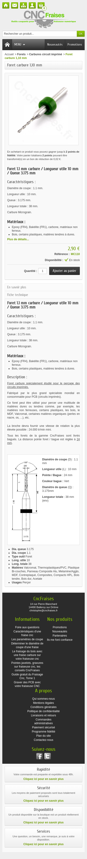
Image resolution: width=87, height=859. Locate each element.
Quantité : (30, 271)
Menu (19, 44)
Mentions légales (43, 703)
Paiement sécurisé (43, 727)
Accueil (9, 54)
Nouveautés (55, 44)
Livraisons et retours (43, 715)
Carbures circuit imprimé (45, 54)
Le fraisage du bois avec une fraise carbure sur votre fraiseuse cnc (27, 655)
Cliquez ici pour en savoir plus (43, 779)
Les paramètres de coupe (27, 639)
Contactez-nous (43, 740)
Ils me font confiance (59, 639)
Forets (21, 54)
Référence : (62, 254)
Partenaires (60, 635)
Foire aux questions (27, 627)
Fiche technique (17, 295)
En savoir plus (16, 287)
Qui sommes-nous (43, 698)
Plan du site (43, 735)
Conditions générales (43, 707)
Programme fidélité (43, 731)
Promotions (75, 44)
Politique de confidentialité (43, 711)
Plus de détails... (18, 239)
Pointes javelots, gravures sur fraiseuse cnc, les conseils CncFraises (27, 666)
